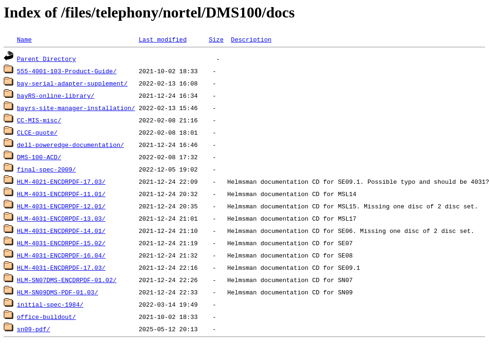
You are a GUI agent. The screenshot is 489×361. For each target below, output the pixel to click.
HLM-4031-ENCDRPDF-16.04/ (61, 255)
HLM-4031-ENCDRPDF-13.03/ (61, 218)
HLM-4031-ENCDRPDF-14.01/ (61, 230)
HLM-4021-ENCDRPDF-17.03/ (61, 181)
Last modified (162, 39)
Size (216, 39)
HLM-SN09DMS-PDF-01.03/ (57, 292)
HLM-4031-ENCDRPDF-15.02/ (61, 243)
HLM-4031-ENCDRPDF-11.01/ (61, 193)
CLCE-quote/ (37, 132)
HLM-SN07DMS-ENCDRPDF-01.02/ (67, 279)
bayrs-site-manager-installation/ (76, 107)
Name (24, 39)
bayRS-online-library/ (56, 95)
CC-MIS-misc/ (39, 120)
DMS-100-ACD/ (39, 157)
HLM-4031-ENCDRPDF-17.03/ (61, 267)
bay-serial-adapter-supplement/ (72, 83)
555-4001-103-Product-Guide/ (67, 71)
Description (251, 39)
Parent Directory (46, 58)
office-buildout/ (46, 316)
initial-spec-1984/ (50, 304)
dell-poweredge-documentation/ (70, 144)
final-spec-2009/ (46, 169)
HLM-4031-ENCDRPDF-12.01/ (61, 206)
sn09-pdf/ (33, 329)
